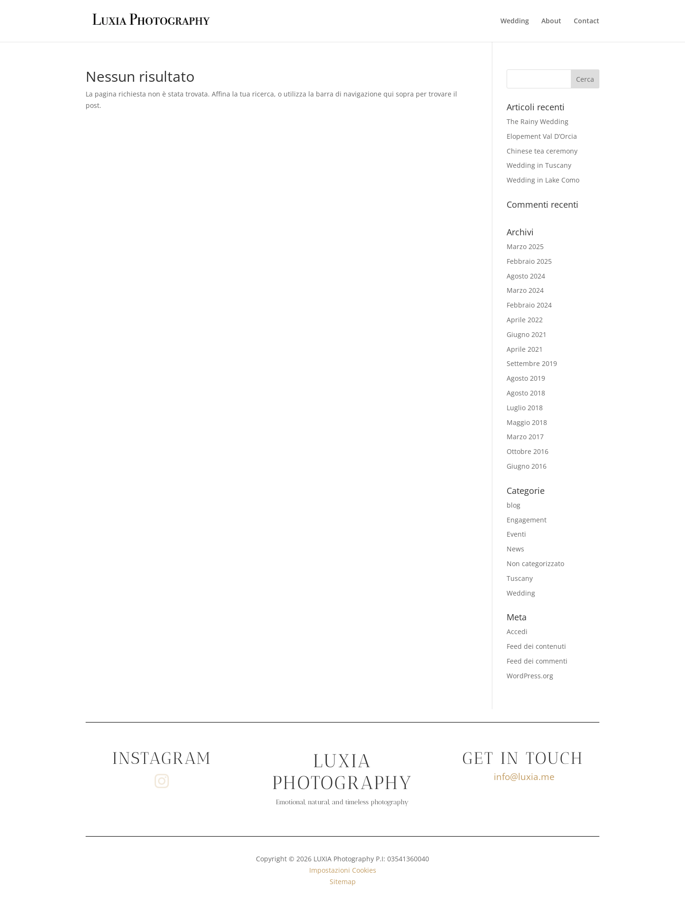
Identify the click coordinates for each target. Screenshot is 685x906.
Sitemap (343, 881)
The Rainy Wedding (537, 121)
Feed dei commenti (537, 660)
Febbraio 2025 (529, 261)
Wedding (514, 21)
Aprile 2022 (525, 319)
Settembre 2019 (532, 363)
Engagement (527, 519)
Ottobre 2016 (527, 451)
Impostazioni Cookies (342, 870)
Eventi (516, 534)
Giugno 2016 (527, 466)
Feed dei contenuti (536, 646)
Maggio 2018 (527, 422)
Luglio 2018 (525, 407)
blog (513, 505)
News (515, 548)
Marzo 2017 (525, 436)
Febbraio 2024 (529, 304)
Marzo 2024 (525, 290)
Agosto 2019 (526, 378)
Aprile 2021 (525, 349)
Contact (586, 21)
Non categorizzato (535, 563)
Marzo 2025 (525, 246)
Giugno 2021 (527, 334)
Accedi (517, 631)
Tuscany (520, 578)
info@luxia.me (524, 777)
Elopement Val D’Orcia (542, 136)
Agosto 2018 (526, 392)
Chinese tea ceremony (542, 150)
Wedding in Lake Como (543, 179)
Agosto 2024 (526, 275)
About (551, 21)
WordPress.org (530, 675)
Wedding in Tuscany (539, 165)
